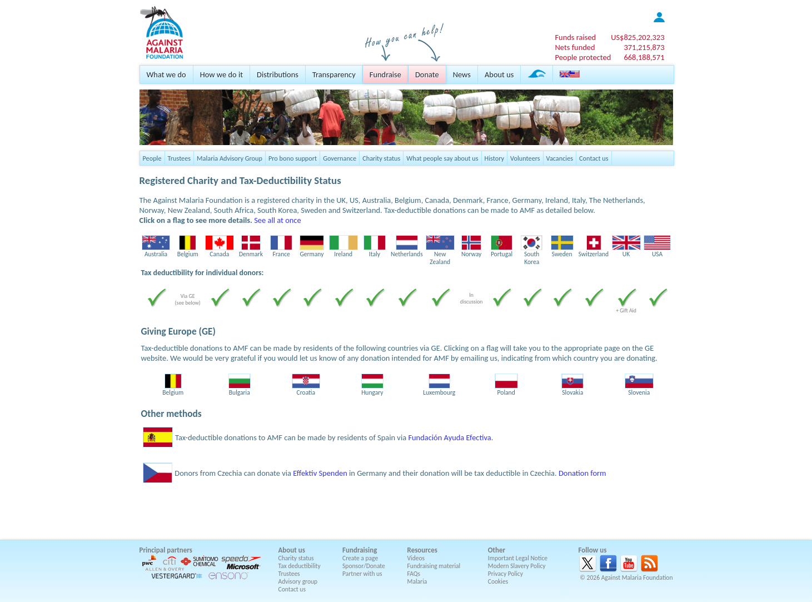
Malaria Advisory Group (229, 158)
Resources (422, 550)
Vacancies (559, 158)
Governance (339, 158)
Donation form (582, 473)
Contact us (593, 158)
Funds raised (575, 37)
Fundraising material (434, 566)
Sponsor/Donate (363, 566)
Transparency (334, 74)
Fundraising (359, 550)
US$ (637, 37)
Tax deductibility (299, 566)
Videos (416, 558)
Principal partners (166, 550)
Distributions (277, 74)
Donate (427, 74)
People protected (583, 57)
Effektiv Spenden (320, 473)
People (152, 158)
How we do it (221, 74)
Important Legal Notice (517, 558)
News (462, 74)
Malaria (417, 581)
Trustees (179, 158)
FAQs (414, 574)
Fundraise (385, 74)
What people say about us (442, 158)
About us (499, 74)
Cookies (498, 581)
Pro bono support (292, 158)
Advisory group (298, 581)
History (494, 158)
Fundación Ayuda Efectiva (449, 437)
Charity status (381, 158)
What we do (166, 74)
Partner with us (362, 574)
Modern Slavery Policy (517, 566)
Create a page (360, 558)
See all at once (277, 220)
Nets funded (575, 47)
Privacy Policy (505, 574)
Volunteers (525, 158)
